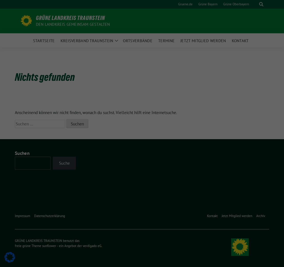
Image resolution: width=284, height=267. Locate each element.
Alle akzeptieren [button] (99, 89)
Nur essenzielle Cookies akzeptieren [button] (142, 103)
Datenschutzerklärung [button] (142, 133)
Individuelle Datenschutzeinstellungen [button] (142, 116)
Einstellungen (77, 79)
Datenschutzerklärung (75, 75)
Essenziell (156, 17)
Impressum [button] (142, 140)
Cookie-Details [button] (142, 126)
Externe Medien (160, 40)
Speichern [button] (184, 89)
